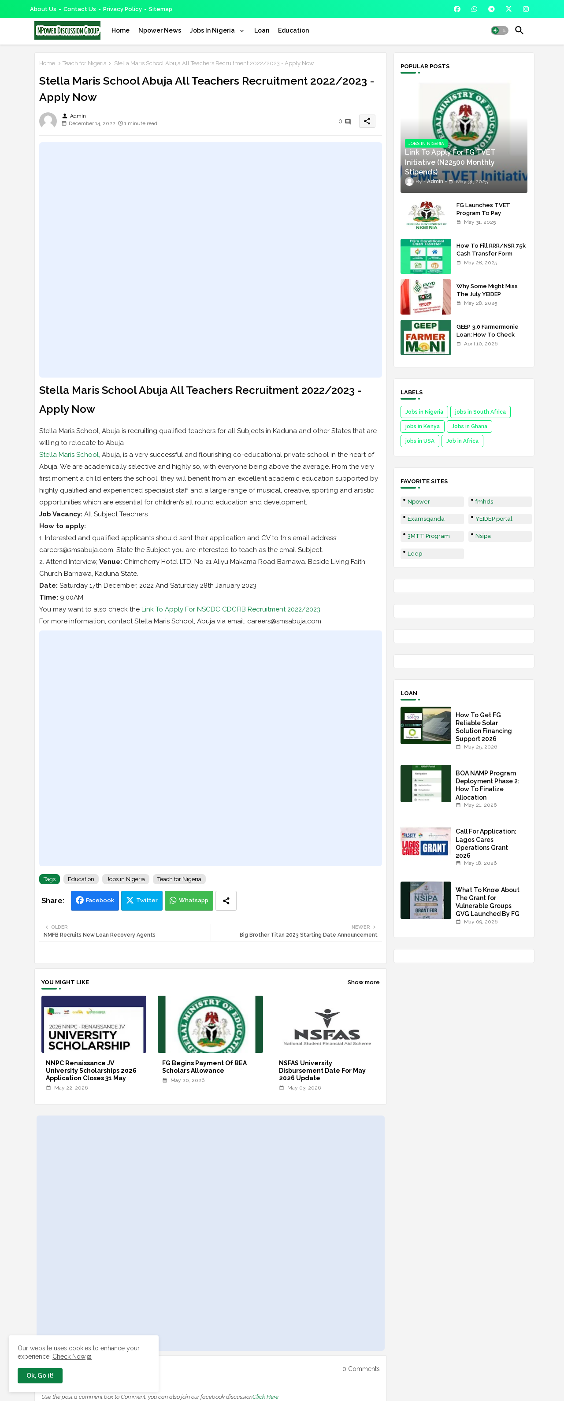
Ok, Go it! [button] (40, 1375)
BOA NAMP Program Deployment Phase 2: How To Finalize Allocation (487, 785)
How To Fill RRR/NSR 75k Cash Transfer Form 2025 (491, 253)
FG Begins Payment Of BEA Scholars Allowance (204, 1067)
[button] (499, 30)
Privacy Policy (122, 9)
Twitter (147, 900)
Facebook (100, 900)
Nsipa (483, 536)
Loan (261, 30)
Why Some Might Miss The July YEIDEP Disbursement (487, 294)
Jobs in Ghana (469, 426)
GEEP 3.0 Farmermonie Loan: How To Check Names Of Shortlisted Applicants (487, 338)
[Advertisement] (210, 260)
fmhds (484, 501)
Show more (364, 982)
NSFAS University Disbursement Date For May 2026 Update (322, 1071)
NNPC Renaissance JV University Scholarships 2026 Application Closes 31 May (91, 1071)
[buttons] (457, 9)
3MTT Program (429, 536)
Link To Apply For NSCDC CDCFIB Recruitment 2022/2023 (230, 609)
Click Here (265, 1397)
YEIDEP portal (493, 518)
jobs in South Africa (480, 412)
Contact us (79, 9)
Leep (415, 553)
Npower (419, 501)
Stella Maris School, (69, 455)
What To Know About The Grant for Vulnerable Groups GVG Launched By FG (487, 902)
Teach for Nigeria (85, 63)
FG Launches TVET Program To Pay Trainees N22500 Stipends (483, 217)
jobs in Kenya (422, 426)
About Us (43, 9)
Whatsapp (193, 900)
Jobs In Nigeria (213, 30)
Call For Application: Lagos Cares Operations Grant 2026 (486, 843)
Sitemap (160, 9)
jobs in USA (419, 441)
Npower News (159, 30)
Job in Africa (462, 441)
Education (293, 30)
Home (120, 30)
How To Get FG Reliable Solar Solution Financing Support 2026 (484, 727)
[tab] (120, 30)
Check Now (68, 1356)
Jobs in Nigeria (126, 879)
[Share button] (226, 901)
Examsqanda (426, 518)
